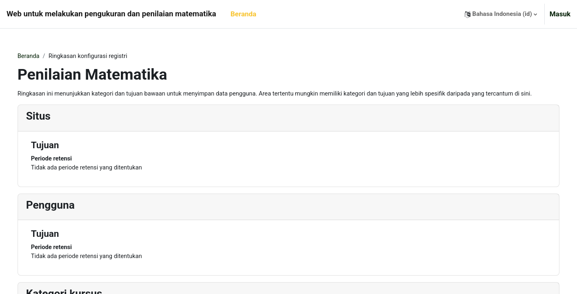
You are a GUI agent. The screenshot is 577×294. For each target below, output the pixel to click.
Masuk (560, 14)
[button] (501, 14)
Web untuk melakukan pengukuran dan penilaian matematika (111, 13)
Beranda (40, 56)
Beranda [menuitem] (243, 14)
